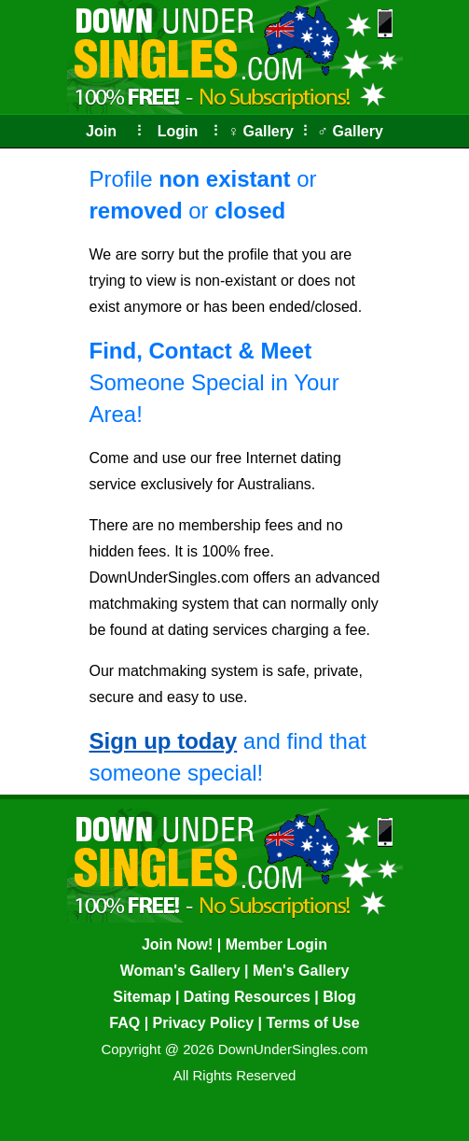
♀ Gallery (261, 131)
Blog (339, 997)
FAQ (124, 1023)
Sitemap (142, 997)
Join (101, 131)
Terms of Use (312, 1023)
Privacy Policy (204, 1023)
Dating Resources (247, 997)
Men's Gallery (301, 971)
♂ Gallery (350, 131)
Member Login (276, 944)
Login (178, 131)
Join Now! (177, 944)
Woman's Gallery (180, 971)
